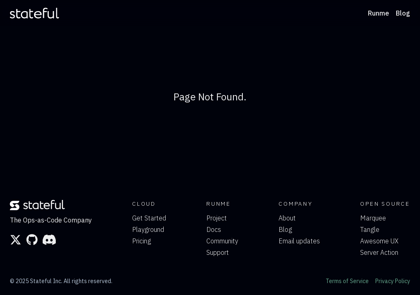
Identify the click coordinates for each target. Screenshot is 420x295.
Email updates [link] (299, 241)
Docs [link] (213, 229)
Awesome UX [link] (379, 241)
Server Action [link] (379, 252)
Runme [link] (378, 13)
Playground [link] (148, 229)
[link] (34, 13)
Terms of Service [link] (347, 281)
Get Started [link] (149, 218)
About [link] (287, 218)
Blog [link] (403, 13)
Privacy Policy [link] (392, 281)
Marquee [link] (373, 218)
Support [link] (217, 252)
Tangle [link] (369, 229)
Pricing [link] (141, 241)
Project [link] (216, 218)
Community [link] (222, 241)
